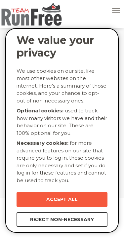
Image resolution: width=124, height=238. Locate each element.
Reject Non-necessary (62, 219)
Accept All (62, 199)
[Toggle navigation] (116, 10)
